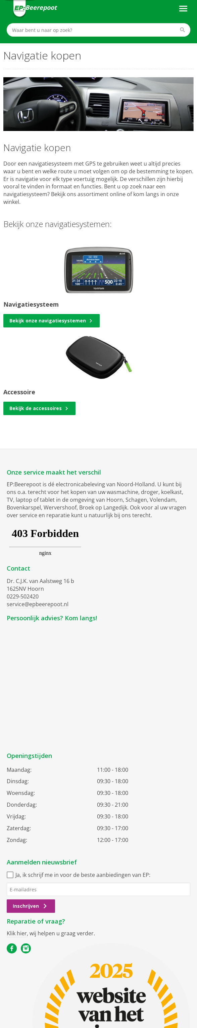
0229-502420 (23, 596)
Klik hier (17, 933)
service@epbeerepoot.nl (37, 604)
